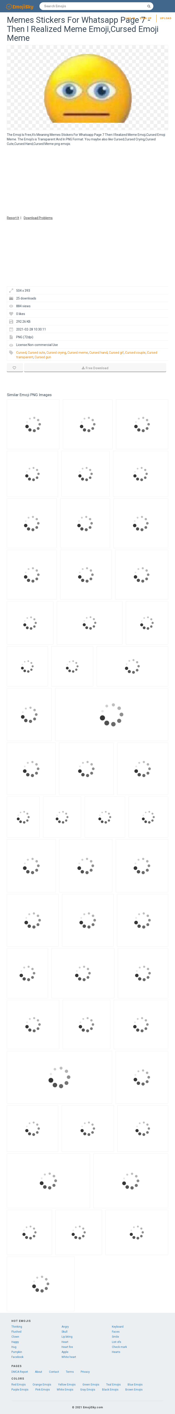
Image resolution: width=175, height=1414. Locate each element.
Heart (65, 1342)
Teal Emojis (113, 1384)
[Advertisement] (87, 180)
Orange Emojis (42, 1384)
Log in (130, 18)
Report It (13, 218)
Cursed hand (98, 352)
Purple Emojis (19, 1389)
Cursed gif (116, 352)
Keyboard (118, 1326)
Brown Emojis (134, 1389)
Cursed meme (77, 352)
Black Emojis (110, 1389)
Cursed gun (43, 357)
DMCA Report (19, 1371)
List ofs (116, 1342)
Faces (116, 1331)
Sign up (146, 18)
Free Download (95, 368)
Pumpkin (16, 1352)
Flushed (16, 1331)
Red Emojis (18, 1384)
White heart (69, 1357)
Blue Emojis (135, 1384)
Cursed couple (135, 352)
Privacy (85, 1371)
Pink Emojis (42, 1389)
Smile (115, 1336)
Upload (166, 18)
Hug (13, 1347)
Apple (65, 1352)
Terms (70, 1371)
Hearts (116, 1352)
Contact (54, 1371)
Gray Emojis (87, 1389)
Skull (64, 1331)
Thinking (16, 1326)
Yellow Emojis (67, 1384)
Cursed (21, 352)
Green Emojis (90, 1384)
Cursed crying (56, 352)
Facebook (17, 1357)
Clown (15, 1336)
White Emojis (65, 1389)
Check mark (119, 1347)
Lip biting (67, 1336)
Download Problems (38, 218)
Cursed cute (36, 352)
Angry (65, 1326)
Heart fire (67, 1347)
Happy (15, 1342)
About (38, 1371)
